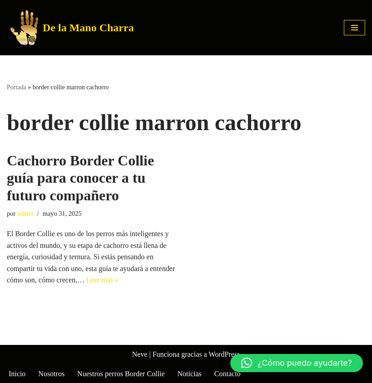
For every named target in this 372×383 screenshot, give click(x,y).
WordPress (224, 354)
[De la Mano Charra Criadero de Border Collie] (72, 27)
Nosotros (51, 374)
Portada (16, 87)
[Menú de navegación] (354, 27)
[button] (296, 363)
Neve (140, 354)
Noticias (190, 374)
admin (25, 213)
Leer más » (102, 280)
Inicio (17, 374)
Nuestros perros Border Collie (120, 374)
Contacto (227, 374)
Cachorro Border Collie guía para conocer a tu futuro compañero (80, 178)
